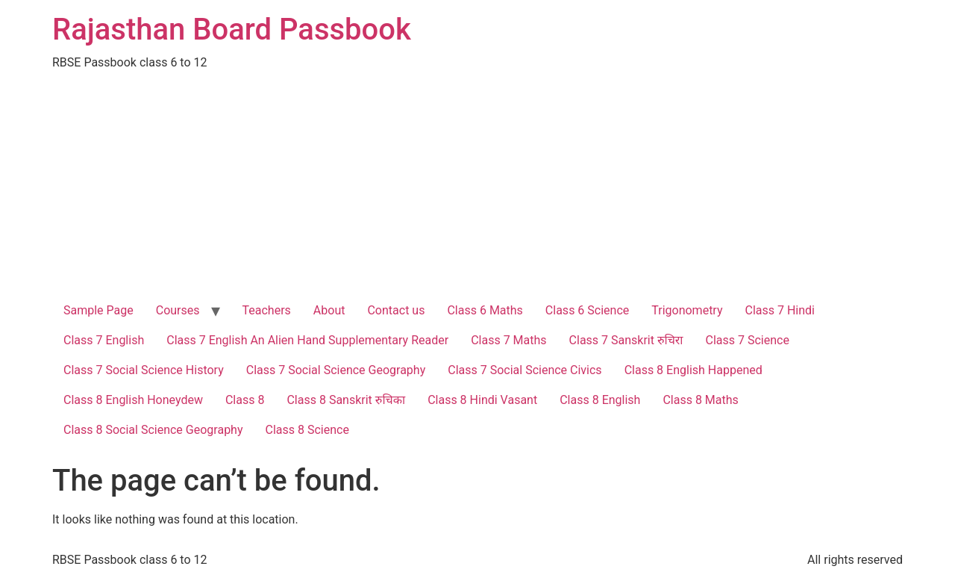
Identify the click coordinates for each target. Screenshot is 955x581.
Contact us (396, 310)
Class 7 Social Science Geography (336, 370)
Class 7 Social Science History (143, 370)
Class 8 (244, 400)
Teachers (266, 310)
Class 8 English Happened (693, 370)
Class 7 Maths (508, 340)
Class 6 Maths (484, 310)
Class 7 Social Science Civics (524, 370)
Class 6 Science (587, 310)
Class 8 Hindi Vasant (482, 400)
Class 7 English (103, 340)
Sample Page (98, 310)
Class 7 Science (747, 340)
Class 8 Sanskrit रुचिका (345, 400)
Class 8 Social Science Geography (153, 430)
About (329, 310)
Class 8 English (600, 400)
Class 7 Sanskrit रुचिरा (626, 340)
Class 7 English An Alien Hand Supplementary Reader (307, 340)
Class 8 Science (307, 430)
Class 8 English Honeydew (133, 400)
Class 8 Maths (700, 400)
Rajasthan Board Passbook (231, 29)
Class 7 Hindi (780, 310)
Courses (178, 310)
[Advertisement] (477, 183)
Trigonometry (686, 310)
